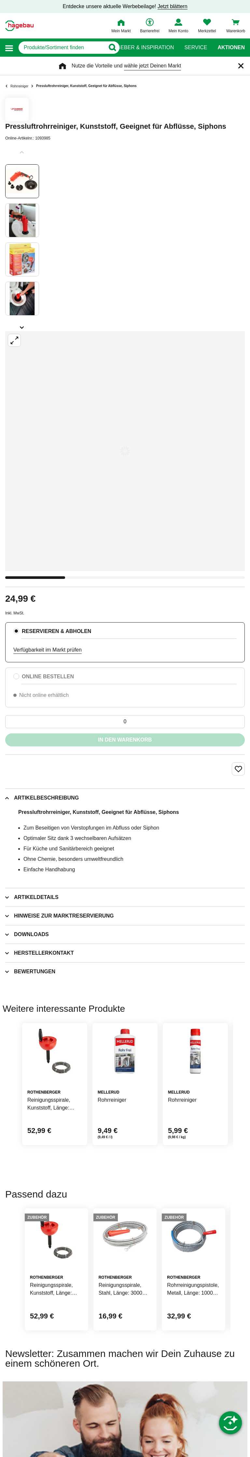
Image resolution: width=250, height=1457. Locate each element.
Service (195, 47)
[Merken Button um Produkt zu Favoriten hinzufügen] (238, 768)
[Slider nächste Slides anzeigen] (22, 325)
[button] (9, 47)
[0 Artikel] (125, 722)
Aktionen (231, 47)
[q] (62, 47)
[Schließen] (241, 66)
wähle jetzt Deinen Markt (152, 65)
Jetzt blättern (173, 6)
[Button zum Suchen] (112, 47)
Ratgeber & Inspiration (140, 47)
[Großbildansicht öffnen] (125, 451)
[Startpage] (19, 26)
